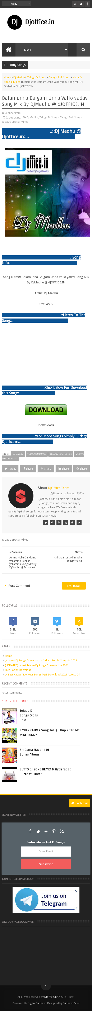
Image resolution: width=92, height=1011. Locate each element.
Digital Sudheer (37, 1003)
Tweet (10, 468)
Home (8, 655)
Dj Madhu (32, 117)
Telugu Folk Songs (71, 117)
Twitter (38, 831)
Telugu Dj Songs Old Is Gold (29, 715)
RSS (61, 831)
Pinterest (53, 831)
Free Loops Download (18, 669)
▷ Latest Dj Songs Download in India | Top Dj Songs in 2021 (41, 660)
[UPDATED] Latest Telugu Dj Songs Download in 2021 (36, 665)
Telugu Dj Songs (49, 117)
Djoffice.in (50, 996)
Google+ (46, 831)
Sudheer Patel (71, 1003)
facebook (73, 585)
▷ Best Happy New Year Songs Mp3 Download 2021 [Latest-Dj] (42, 674)
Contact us (79, 803)
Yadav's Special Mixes (15, 121)
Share (28, 468)
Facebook (30, 831)
